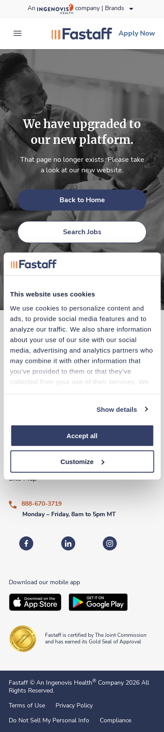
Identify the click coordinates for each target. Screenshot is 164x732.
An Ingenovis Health (65, 682)
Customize (82, 461)
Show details (117, 409)
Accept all (82, 435)
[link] (82, 33)
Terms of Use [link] (27, 706)
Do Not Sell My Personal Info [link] (49, 721)
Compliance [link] (115, 721)
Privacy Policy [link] (74, 706)
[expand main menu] (17, 33)
